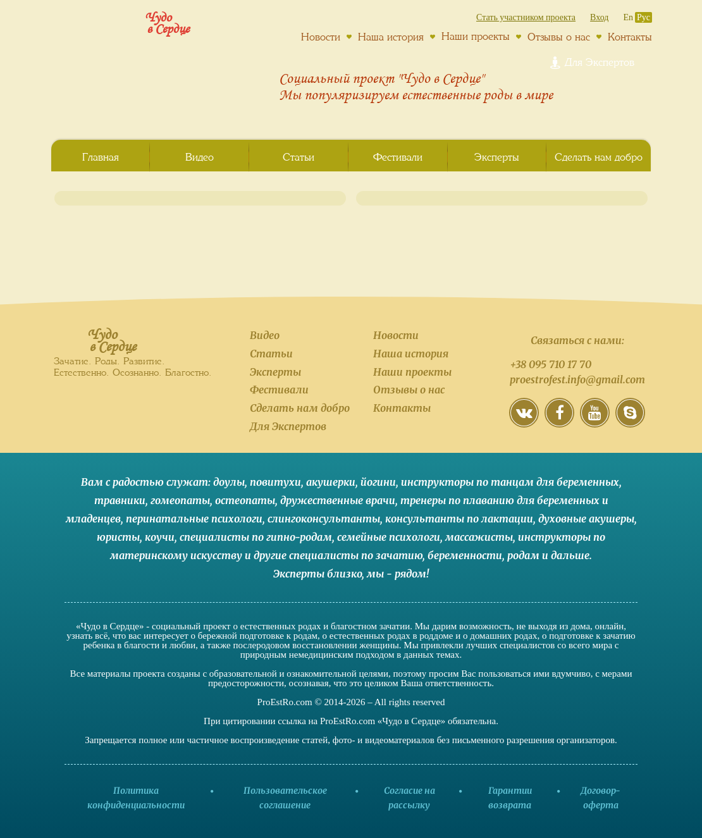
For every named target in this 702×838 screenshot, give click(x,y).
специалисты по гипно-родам (256, 537)
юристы (118, 537)
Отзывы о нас (558, 36)
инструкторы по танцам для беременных (510, 482)
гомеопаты (180, 500)
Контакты (630, 36)
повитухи (275, 482)
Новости (320, 36)
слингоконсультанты (324, 518)
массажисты (479, 537)
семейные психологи (388, 537)
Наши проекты (475, 36)
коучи (160, 537)
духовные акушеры (586, 518)
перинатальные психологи (194, 518)
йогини (378, 482)
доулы (229, 482)
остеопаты (245, 500)
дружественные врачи (337, 500)
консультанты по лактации (459, 518)
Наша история (391, 36)
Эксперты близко (317, 573)
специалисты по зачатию (355, 555)
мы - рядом (396, 573)
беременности (465, 555)
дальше (570, 555)
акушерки (330, 482)
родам (523, 555)
